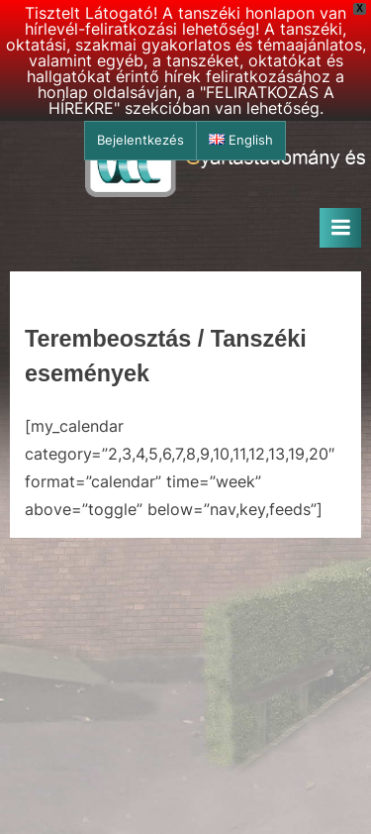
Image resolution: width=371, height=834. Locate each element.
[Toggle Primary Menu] (340, 228)
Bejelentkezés (140, 140)
